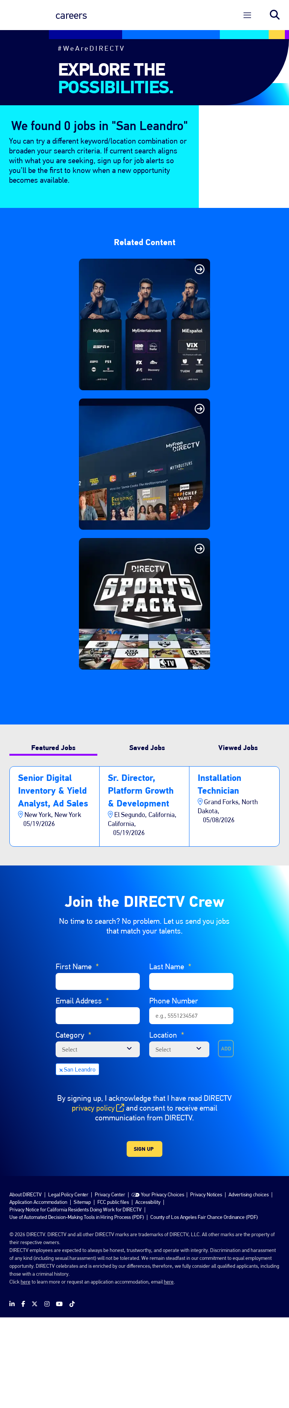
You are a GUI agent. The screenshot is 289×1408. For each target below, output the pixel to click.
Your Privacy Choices (162, 1285)
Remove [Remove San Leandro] (60, 1159)
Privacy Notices (206, 1285)
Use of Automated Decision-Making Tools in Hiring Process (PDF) (76, 1307)
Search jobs (275, 15)
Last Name (170, 1057)
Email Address (82, 1091)
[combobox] (179, 1139)
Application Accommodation (38, 1292)
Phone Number (173, 1091)
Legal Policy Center (68, 1285)
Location (166, 1125)
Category (73, 1125)
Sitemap (82, 1292)
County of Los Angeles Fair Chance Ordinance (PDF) (204, 1307)
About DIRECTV (25, 1285)
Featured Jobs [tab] (53, 838)
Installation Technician (219, 874)
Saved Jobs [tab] (147, 838)
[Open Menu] (247, 15)
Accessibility (147, 1292)
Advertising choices (248, 1285)
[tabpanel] (144, 896)
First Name (77, 1057)
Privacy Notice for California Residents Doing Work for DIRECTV (75, 1300)
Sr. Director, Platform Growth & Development (141, 880)
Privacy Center (110, 1285)
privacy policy (98, 1198)
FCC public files (113, 1292)
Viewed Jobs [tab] (238, 838)
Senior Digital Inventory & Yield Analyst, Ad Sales (53, 880)
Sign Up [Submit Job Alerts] (144, 1239)
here (25, 1372)
